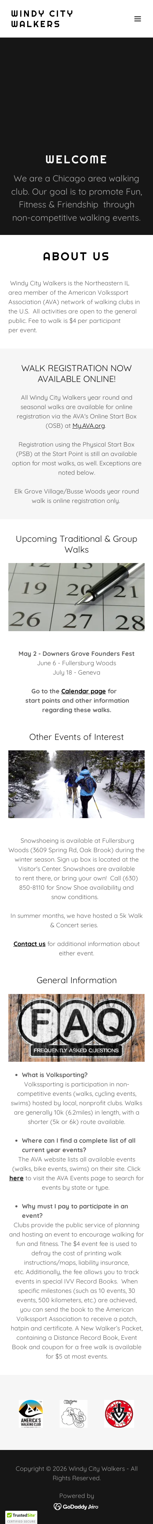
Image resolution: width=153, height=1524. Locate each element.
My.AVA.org (88, 426)
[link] (56, 25)
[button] (138, 19)
